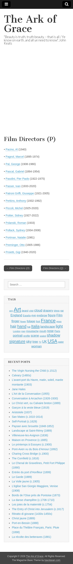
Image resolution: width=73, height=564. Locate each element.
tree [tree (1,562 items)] (35, 341)
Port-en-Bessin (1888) (25, 523)
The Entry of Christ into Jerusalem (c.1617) (38, 509)
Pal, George (13, 164)
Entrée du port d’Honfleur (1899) (31, 472)
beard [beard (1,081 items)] (25, 310)
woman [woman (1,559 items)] (36, 346)
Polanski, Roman (16, 222)
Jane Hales (19, 389)
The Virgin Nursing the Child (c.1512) (34, 370)
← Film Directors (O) (18, 268)
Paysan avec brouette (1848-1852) (33, 426)
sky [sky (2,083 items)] (29, 341)
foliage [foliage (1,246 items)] (31, 321)
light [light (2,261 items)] (59, 326)
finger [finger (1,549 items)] (15, 321)
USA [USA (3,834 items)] (52, 341)
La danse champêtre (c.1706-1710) (33, 500)
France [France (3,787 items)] (48, 320)
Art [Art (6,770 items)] (17, 309)
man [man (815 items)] (23, 331)
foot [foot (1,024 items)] (38, 321)
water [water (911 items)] (61, 342)
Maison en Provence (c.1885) (29, 440)
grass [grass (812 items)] (59, 321)
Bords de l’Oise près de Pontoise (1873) (36, 495)
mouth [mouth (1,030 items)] (42, 331)
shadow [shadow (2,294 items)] (53, 335)
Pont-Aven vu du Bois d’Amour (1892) (35, 449)
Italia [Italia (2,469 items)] (35, 326)
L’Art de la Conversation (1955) (30, 393)
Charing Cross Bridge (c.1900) (30, 453)
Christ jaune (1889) (23, 518)
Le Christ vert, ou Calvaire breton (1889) (36, 403)
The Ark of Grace (30, 24)
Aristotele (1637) (22, 412)
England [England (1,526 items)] (16, 315)
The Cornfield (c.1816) (25, 458)
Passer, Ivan (13, 186)
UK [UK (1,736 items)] (44, 342)
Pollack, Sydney (15, 230)
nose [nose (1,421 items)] (50, 331)
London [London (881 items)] (17, 331)
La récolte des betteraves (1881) (31, 536)
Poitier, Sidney (14, 215)
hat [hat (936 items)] (28, 327)
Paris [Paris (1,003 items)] (57, 331)
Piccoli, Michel (14, 208)
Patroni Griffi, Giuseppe (20, 193)
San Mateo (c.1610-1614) (27, 416)
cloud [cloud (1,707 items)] (38, 310)
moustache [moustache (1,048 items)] (32, 331)
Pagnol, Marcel (15, 156)
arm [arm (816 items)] (11, 311)
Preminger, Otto (15, 244)
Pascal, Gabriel (15, 171)
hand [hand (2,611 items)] (21, 326)
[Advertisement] (36, 95)
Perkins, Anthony (16, 200)
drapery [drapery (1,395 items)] (48, 310)
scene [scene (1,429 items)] (35, 335)
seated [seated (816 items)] (43, 336)
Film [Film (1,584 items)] (59, 315)
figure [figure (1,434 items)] (52, 315)
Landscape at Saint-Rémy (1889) (32, 430)
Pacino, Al (12, 149)
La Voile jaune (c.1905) (26, 481)
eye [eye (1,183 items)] (34, 315)
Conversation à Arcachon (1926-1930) (35, 398)
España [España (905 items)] (27, 315)
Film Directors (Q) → (55, 268)
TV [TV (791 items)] (40, 342)
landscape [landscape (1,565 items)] (47, 326)
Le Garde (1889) (22, 476)
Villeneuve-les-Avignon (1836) (30, 435)
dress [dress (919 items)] (57, 310)
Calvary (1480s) (21, 375)
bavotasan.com (52, 560)
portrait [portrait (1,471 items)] (18, 335)
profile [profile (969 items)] (26, 336)
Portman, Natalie (16, 237)
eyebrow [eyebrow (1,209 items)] (42, 315)
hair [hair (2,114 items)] (13, 326)
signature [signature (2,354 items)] (17, 341)
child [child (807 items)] (31, 311)
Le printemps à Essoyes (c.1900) (32, 444)
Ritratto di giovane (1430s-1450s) (32, 513)
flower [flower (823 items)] (23, 321)
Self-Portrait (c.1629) (24, 421)
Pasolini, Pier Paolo (17, 178)
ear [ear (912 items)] (62, 310)
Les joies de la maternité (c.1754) (32, 504)
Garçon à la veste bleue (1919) (30, 407)
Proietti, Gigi (13, 252)
